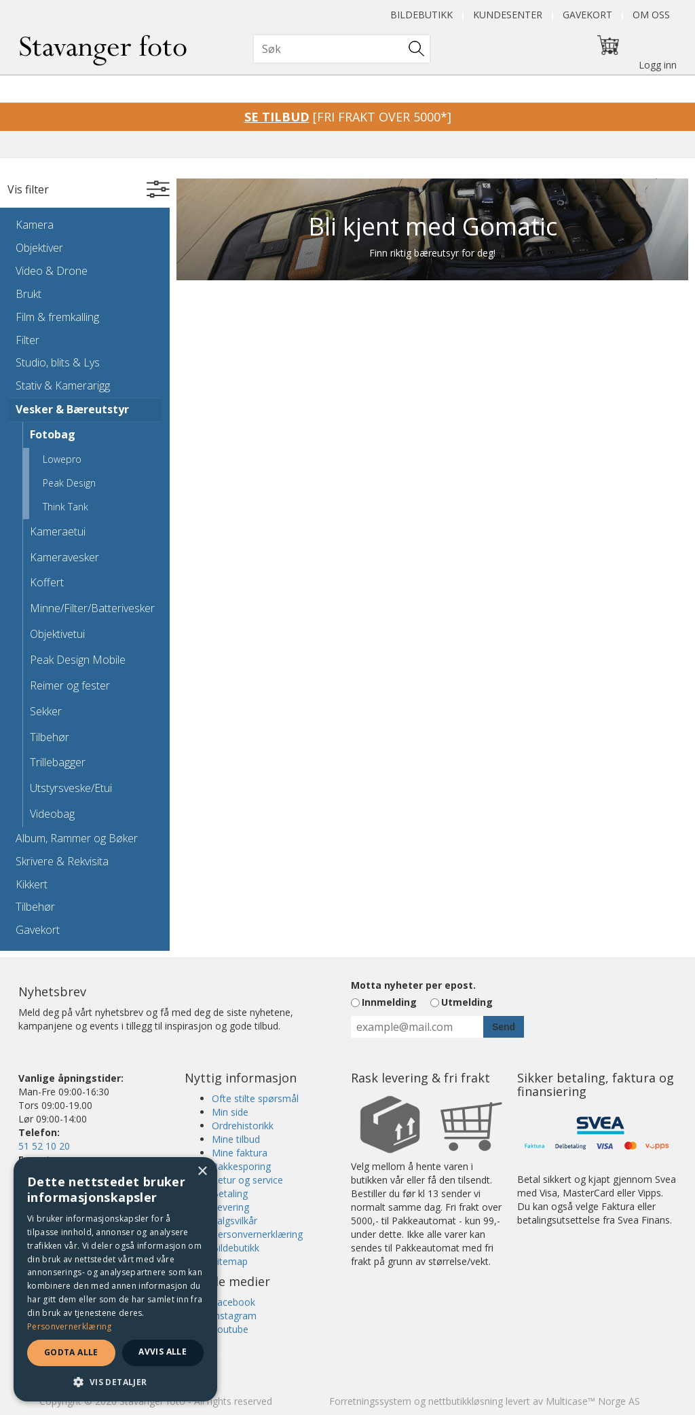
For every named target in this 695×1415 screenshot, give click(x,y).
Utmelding (467, 1002)
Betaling (230, 1193)
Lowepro (62, 459)
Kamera (35, 224)
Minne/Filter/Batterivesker (92, 608)
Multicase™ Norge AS (593, 1401)
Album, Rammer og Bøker (77, 838)
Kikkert (32, 884)
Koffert (47, 582)
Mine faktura (239, 1152)
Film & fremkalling (57, 316)
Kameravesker (64, 557)
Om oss (651, 14)
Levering (230, 1207)
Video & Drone (52, 270)
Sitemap (230, 1261)
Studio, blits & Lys (58, 362)
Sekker (46, 711)
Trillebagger (58, 762)
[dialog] (115, 1279)
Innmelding (389, 1002)
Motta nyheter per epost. (413, 985)
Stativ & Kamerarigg (63, 385)
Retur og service (247, 1179)
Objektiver (39, 247)
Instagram (234, 1315)
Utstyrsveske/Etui (71, 787)
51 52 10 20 (44, 1145)
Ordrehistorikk (243, 1125)
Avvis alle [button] (162, 1351)
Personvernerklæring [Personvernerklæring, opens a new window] (69, 1326)
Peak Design (69, 482)
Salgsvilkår (234, 1220)
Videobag (52, 813)
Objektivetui (57, 633)
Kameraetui (58, 531)
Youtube (230, 1329)
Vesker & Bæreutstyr (72, 409)
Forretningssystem (370, 1401)
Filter (27, 340)
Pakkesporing (241, 1166)
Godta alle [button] (71, 1352)
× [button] (202, 1172)
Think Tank (65, 506)
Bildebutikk (421, 14)
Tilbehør (49, 737)
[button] (115, 1381)
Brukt (28, 293)
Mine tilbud (236, 1139)
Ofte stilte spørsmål (255, 1098)
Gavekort (587, 14)
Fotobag (52, 434)
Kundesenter (507, 14)
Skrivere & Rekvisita (62, 861)
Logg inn (658, 64)
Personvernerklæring (257, 1234)
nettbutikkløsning (465, 1401)
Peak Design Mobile (78, 659)
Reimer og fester (70, 685)
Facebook (233, 1302)
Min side (230, 1112)
